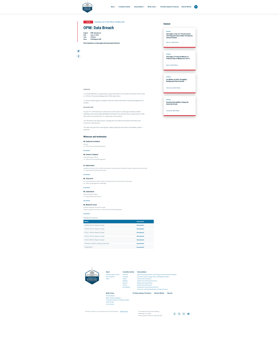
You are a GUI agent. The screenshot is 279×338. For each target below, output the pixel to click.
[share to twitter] (78, 51)
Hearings (125, 277)
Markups (125, 281)
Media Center (152, 7)
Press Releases (110, 296)
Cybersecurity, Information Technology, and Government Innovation (157, 274)
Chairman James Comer (113, 274)
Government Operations (144, 279)
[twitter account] (179, 314)
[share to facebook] (78, 56)
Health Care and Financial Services (147, 281)
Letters (125, 279)
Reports (125, 283)
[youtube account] (188, 314)
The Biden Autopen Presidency (169, 7)
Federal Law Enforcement (144, 285)
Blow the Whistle (186, 7)
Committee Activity (125, 7)
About (113, 7)
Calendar (125, 274)
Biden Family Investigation (113, 298)
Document (86, 150)
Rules (107, 279)
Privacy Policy (124, 311)
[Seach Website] (196, 7)
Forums (125, 285)
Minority (169, 293)
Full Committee (110, 277)
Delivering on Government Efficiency (147, 287)
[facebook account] (174, 314)
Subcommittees (139, 7)
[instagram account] (184, 314)
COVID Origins (110, 302)
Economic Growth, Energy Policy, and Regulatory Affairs (153, 277)
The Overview (110, 304)
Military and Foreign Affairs (144, 283)
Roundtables (126, 287)
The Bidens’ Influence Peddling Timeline (117, 300)
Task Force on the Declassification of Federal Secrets (152, 289)
